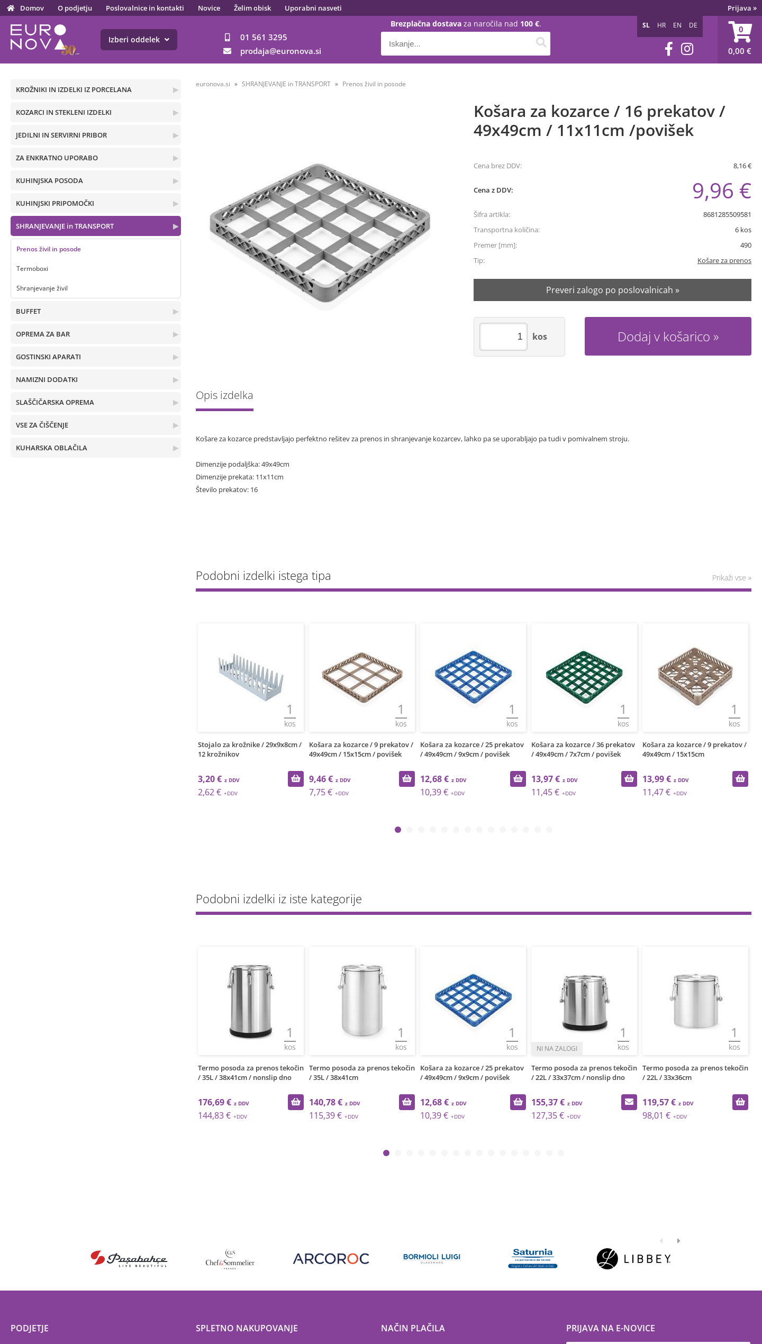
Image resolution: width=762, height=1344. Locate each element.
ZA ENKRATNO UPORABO (57, 157)
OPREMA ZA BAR (43, 334)
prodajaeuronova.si (280, 51)
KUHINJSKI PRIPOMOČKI (55, 203)
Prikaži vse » (731, 578)
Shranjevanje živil (42, 288)
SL (646, 25)
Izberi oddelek (138, 39)
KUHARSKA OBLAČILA (51, 447)
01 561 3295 (263, 37)
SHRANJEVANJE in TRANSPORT (65, 226)
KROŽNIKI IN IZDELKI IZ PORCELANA (74, 89)
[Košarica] (740, 39)
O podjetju (75, 8)
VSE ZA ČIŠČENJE (42, 425)
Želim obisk (252, 8)
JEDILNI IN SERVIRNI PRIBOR (61, 135)
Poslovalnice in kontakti (145, 8)
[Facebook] (669, 49)
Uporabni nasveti (313, 8)
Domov (32, 8)
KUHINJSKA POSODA (49, 180)
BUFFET (28, 311)
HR (661, 25)
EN (677, 25)
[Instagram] (687, 49)
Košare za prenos (724, 260)
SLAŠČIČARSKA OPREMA (55, 402)
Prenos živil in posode (48, 248)
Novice (209, 8)
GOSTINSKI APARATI (48, 356)
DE (693, 25)
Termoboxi (32, 268)
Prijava (742, 8)
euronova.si (213, 83)
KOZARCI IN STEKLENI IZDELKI (64, 112)
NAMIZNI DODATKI (47, 379)
